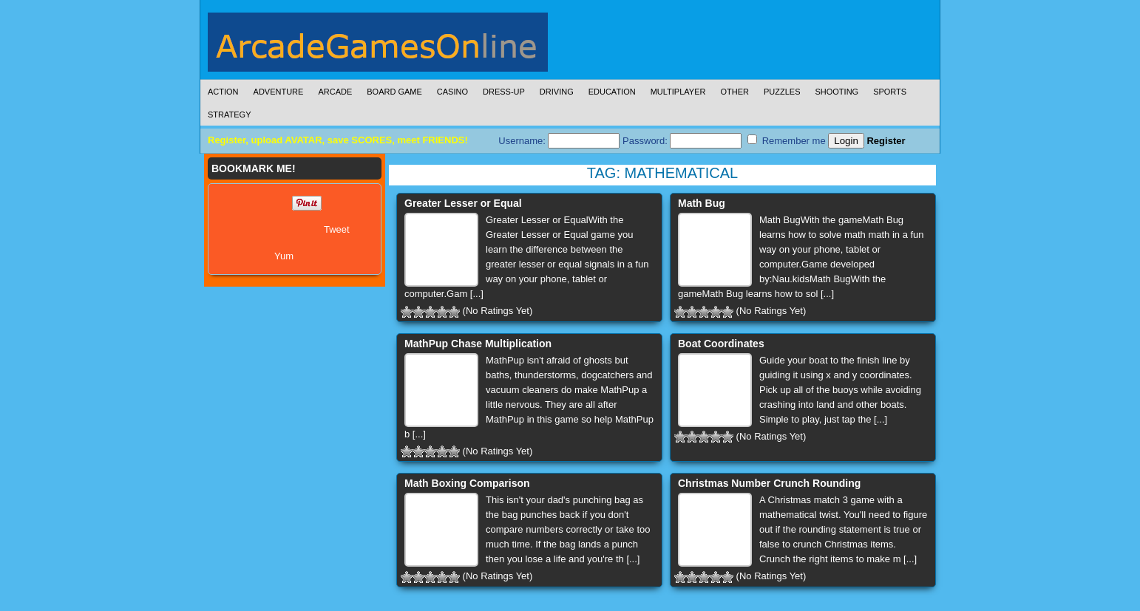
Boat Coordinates (721, 343)
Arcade (335, 91)
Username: (559, 141)
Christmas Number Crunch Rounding (769, 483)
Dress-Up (504, 91)
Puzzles (782, 91)
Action (223, 91)
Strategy (229, 114)
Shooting (836, 91)
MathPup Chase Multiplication (478, 343)
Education (612, 91)
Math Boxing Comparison (467, 483)
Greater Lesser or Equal (463, 203)
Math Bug (701, 203)
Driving (557, 91)
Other (734, 91)
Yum (284, 256)
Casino (452, 91)
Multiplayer (678, 91)
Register (885, 140)
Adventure (279, 91)
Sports (889, 91)
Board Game (394, 91)
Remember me (786, 140)
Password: (682, 141)
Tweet (337, 229)
